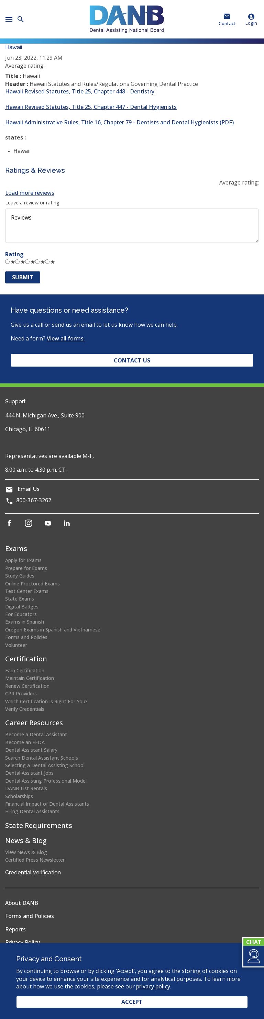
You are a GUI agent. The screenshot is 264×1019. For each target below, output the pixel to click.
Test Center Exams (26, 591)
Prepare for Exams (26, 568)
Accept (132, 1002)
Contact (227, 23)
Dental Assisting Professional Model (46, 780)
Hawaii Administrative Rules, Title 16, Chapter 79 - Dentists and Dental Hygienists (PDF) (119, 122)
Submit (22, 277)
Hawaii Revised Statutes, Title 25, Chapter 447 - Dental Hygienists (91, 107)
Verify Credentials (24, 709)
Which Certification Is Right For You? (46, 701)
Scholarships (19, 796)
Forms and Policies (26, 637)
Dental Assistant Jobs (29, 773)
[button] (253, 956)
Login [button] (251, 19)
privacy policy (153, 986)
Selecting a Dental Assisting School (45, 765)
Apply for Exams (23, 560)
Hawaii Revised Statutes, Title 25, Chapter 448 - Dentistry (79, 91)
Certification (26, 658)
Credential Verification (33, 872)
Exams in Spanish (24, 621)
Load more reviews (29, 193)
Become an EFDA (25, 742)
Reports (15, 929)
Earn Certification (24, 670)
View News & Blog (26, 852)
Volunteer (16, 645)
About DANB (21, 903)
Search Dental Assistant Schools (41, 757)
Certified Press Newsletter (35, 859)
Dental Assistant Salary (31, 750)
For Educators (21, 614)
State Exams (19, 598)
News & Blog (26, 840)
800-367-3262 (33, 500)
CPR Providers (21, 693)
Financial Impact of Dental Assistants (47, 803)
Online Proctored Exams (32, 583)
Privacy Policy (22, 942)
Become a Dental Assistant (36, 734)
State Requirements (38, 825)
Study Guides (19, 575)
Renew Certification (27, 686)
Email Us (29, 489)
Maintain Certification (29, 678)
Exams (16, 548)
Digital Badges (21, 606)
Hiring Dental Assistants (32, 811)
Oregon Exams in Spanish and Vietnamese (52, 629)
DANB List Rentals (26, 788)
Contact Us (132, 360)
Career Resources (34, 722)
